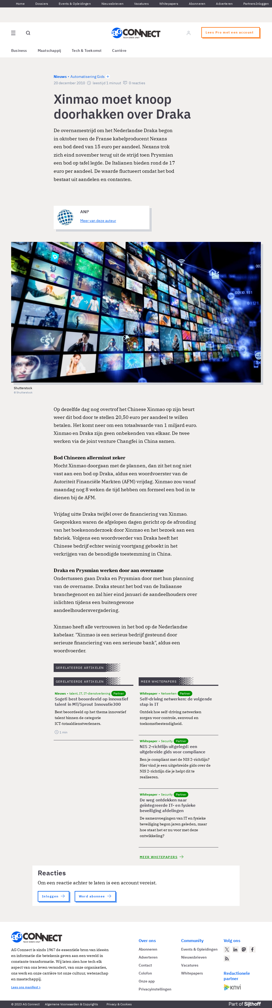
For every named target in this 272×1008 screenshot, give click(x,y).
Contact (145, 965)
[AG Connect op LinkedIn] (235, 949)
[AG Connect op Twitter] (227, 949)
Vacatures (141, 4)
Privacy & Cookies (119, 1004)
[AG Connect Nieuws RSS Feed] (227, 958)
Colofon (145, 973)
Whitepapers (168, 4)
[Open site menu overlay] (13, 33)
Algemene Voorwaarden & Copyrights (71, 1004)
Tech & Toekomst (86, 50)
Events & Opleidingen (75, 4)
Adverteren (224, 4)
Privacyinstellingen (155, 989)
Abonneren (197, 4)
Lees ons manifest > (26, 987)
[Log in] (188, 33)
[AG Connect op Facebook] (252, 949)
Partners (249, 4)
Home (20, 4)
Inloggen (262, 4)
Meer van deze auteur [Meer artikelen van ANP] (98, 220)
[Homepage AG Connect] (136, 33)
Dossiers (41, 4)
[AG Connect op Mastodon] (244, 949)
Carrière (119, 50)
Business (19, 50)
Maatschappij (49, 50)
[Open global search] (28, 33)
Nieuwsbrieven (112, 4)
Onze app (147, 981)
